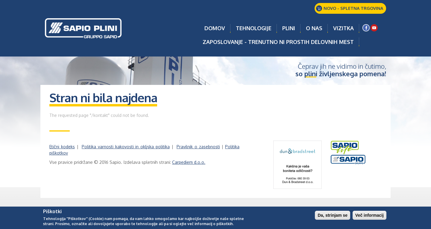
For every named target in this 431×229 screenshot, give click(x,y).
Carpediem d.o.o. (188, 162)
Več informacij (369, 215)
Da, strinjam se (332, 215)
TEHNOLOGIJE (253, 28)
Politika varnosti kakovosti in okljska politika (126, 146)
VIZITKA (343, 28)
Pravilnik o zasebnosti (198, 146)
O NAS (314, 28)
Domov (214, 28)
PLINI (288, 28)
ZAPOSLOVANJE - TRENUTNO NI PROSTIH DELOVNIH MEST (278, 42)
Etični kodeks (62, 146)
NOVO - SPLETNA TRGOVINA (353, 8)
